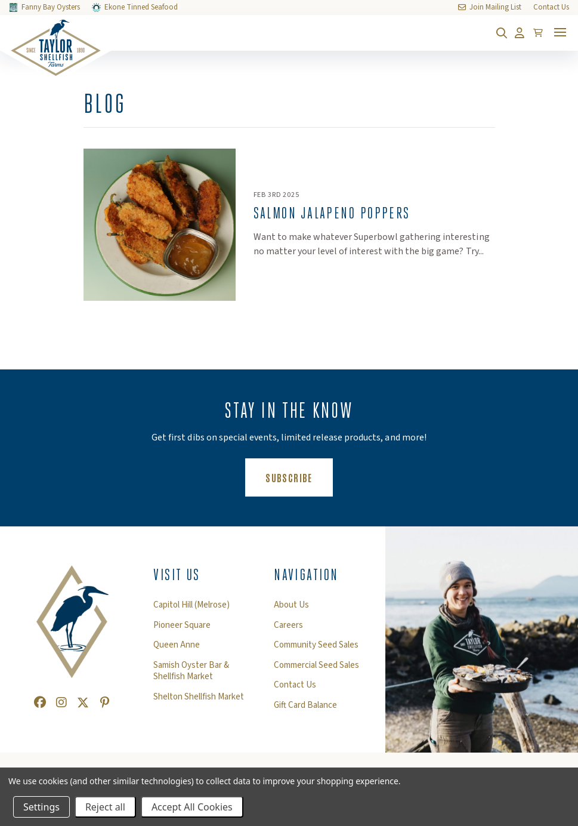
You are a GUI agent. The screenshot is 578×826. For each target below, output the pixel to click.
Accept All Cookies (192, 806)
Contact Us (295, 685)
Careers (288, 625)
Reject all (105, 806)
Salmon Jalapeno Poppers (332, 213)
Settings (41, 806)
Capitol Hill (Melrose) (191, 605)
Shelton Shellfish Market (198, 697)
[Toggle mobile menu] (560, 32)
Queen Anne (176, 645)
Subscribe (298, 476)
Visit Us (176, 575)
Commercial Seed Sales (316, 665)
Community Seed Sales (316, 645)
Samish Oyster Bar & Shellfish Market (191, 671)
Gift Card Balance (305, 705)
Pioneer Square (182, 625)
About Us (291, 605)
